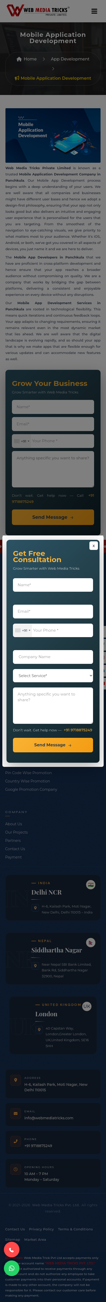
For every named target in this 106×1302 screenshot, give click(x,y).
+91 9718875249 (78, 730)
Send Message (50, 744)
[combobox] (22, 630)
